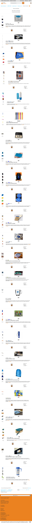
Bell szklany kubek (8, 299)
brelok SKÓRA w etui (9, 141)
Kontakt (30, 0)
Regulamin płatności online (4, 503)
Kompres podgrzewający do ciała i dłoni (11, 162)
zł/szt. (24, 46)
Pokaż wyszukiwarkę (16, 8)
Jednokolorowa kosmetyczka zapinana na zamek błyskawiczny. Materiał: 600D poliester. (19, 63)
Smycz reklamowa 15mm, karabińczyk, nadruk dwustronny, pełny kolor (16, 278)
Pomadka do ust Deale (10, 102)
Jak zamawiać (22, 0)
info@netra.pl (4, 519)
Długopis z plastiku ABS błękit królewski (12, 122)
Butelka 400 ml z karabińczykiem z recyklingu (12, 320)
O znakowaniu (3, 506)
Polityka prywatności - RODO (5, 502)
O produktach (2, 505)
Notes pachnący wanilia (9, 417)
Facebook (2, 509)
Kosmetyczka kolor (10, 61)
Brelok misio (7, 242)
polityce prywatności (25, 522)
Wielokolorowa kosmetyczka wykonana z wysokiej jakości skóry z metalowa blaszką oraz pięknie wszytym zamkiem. (18, 440)
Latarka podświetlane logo (9, 341)
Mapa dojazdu (3, 510)
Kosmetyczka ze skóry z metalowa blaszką (13, 438)
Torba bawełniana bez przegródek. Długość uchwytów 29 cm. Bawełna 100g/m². (18, 83)
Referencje (26, 0)
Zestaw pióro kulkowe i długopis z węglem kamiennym (13, 456)
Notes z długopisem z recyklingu (10, 223)
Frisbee (7, 204)
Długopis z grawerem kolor (9, 41)
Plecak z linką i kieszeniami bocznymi (11, 183)
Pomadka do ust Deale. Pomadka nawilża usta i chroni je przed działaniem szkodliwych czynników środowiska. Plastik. (18, 104)
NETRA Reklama (3, 512)
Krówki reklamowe (8, 398)
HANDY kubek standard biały (10, 24)
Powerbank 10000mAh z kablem (10, 358)
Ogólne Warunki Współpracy (5, 501)
